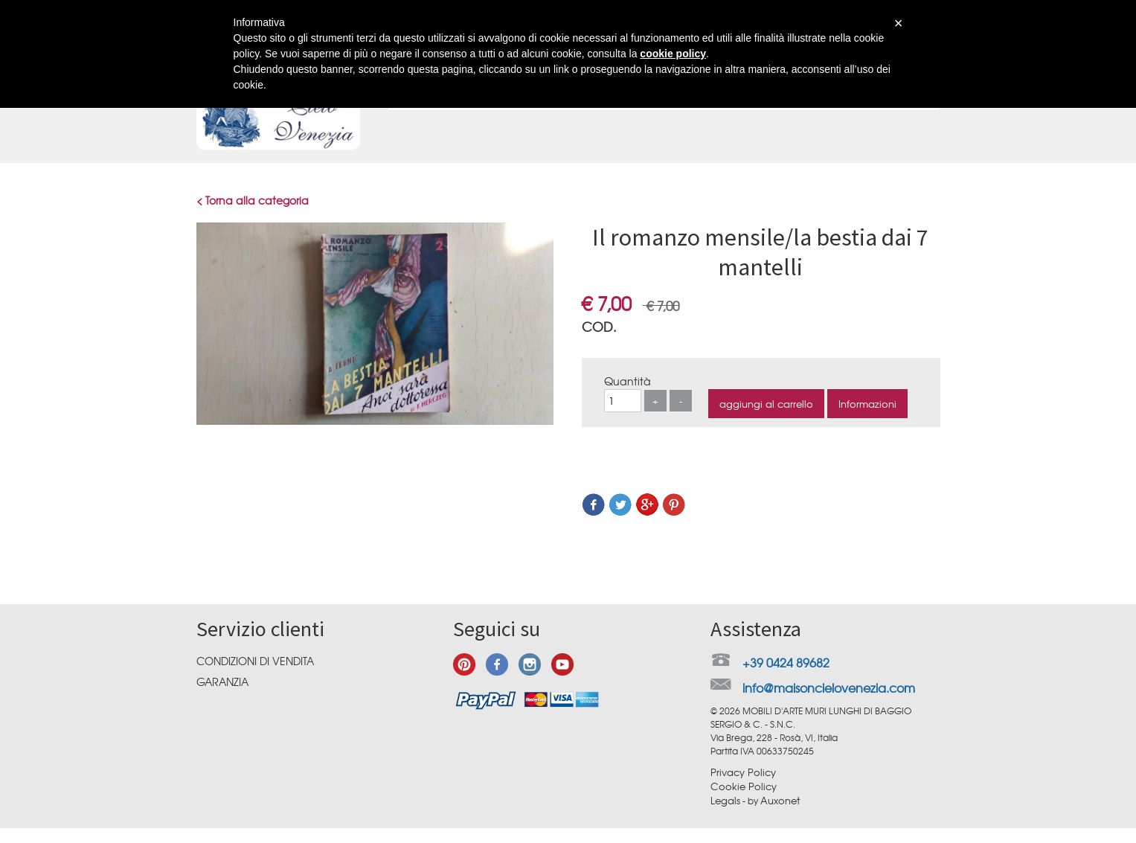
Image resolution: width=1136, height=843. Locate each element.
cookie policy (673, 54)
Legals (725, 800)
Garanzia (222, 681)
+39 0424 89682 (785, 662)
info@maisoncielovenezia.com (828, 687)
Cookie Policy (743, 786)
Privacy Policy (743, 772)
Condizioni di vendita (255, 660)
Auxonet (780, 800)
